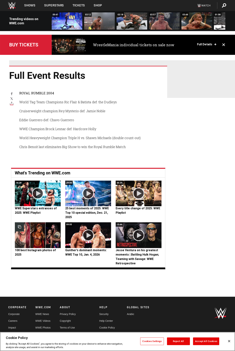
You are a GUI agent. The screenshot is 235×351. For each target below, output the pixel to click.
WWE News (42, 314)
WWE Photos (43, 327)
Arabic (130, 314)
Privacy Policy (68, 314)
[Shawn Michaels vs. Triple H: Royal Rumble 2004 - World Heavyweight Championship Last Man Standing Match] (196, 21)
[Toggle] (11, 103)
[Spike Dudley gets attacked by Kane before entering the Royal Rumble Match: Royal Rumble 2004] (67, 21)
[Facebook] (11, 93)
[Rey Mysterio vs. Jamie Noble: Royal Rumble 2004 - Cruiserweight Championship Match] (132, 21)
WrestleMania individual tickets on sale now (133, 44)
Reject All (178, 341)
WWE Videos (42, 320)
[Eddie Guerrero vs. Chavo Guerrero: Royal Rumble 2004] (164, 21)
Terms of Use (67, 327)
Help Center (106, 320)
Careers (12, 320)
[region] (117, 341)
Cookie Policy (107, 327)
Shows (29, 5)
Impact (12, 327)
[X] (11, 98)
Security (104, 314)
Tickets (79, 5)
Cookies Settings (152, 341)
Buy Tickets (23, 45)
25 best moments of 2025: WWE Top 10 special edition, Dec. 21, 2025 (87, 213)
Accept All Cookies (206, 341)
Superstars (54, 5)
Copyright (65, 320)
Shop (98, 5)
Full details (204, 44)
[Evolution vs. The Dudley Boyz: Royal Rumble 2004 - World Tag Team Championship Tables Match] (99, 21)
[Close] (229, 341)
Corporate (14, 314)
